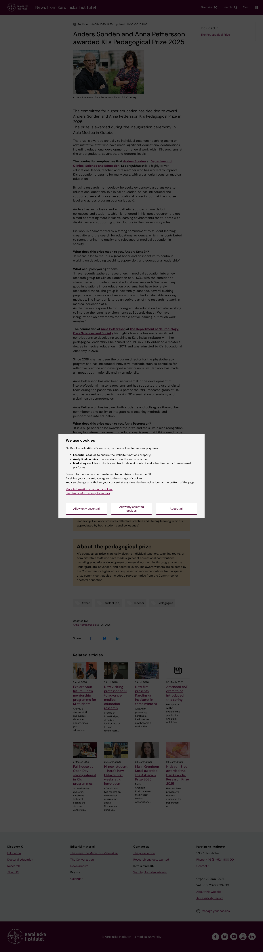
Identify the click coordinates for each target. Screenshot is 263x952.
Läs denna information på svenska (88, 493)
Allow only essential (86, 509)
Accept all (176, 509)
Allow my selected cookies (131, 509)
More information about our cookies (89, 489)
